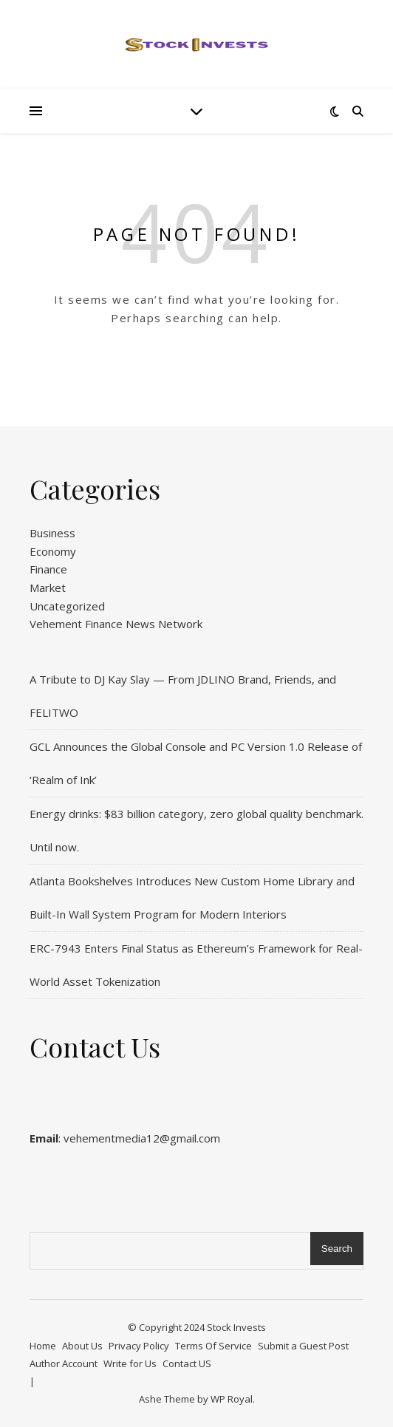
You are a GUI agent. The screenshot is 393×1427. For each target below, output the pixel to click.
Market (48, 587)
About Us (82, 1345)
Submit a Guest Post (303, 1345)
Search (336, 1248)
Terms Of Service (213, 1345)
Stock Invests (236, 1327)
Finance (48, 569)
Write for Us (130, 1363)
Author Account (64, 1363)
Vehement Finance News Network (116, 623)
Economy (53, 551)
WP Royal (232, 1399)
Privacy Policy (139, 1345)
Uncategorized (67, 606)
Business (52, 532)
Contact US (187, 1363)
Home (43, 1345)
